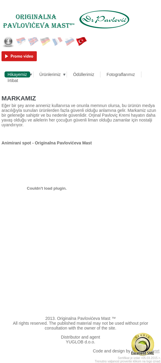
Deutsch (45, 41)
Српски (21, 41)
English (33, 41)
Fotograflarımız (120, 74)
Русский (69, 41)
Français (57, 41)
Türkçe (81, 41)
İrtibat (13, 80)
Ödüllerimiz (83, 74)
